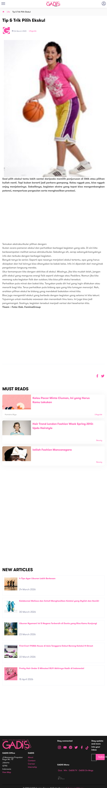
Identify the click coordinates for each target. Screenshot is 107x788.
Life (8, 12)
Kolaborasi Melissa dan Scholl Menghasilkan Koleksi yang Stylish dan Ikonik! (59, 600)
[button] (103, 376)
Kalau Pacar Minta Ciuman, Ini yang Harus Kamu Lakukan (61, 400)
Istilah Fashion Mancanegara (52, 450)
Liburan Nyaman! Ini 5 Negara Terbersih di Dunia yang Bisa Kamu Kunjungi (58, 623)
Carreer (31, 764)
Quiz (60, 770)
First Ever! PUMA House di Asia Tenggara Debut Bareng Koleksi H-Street (56, 645)
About (30, 757)
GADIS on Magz (86, 770)
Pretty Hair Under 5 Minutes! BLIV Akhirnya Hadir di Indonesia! (51, 668)
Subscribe (101, 757)
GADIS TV (73, 770)
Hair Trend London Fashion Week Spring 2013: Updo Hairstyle (63, 426)
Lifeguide (33, 31)
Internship (32, 767)
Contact (31, 761)
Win (65, 770)
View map (6, 772)
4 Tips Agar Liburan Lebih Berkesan (37, 578)
